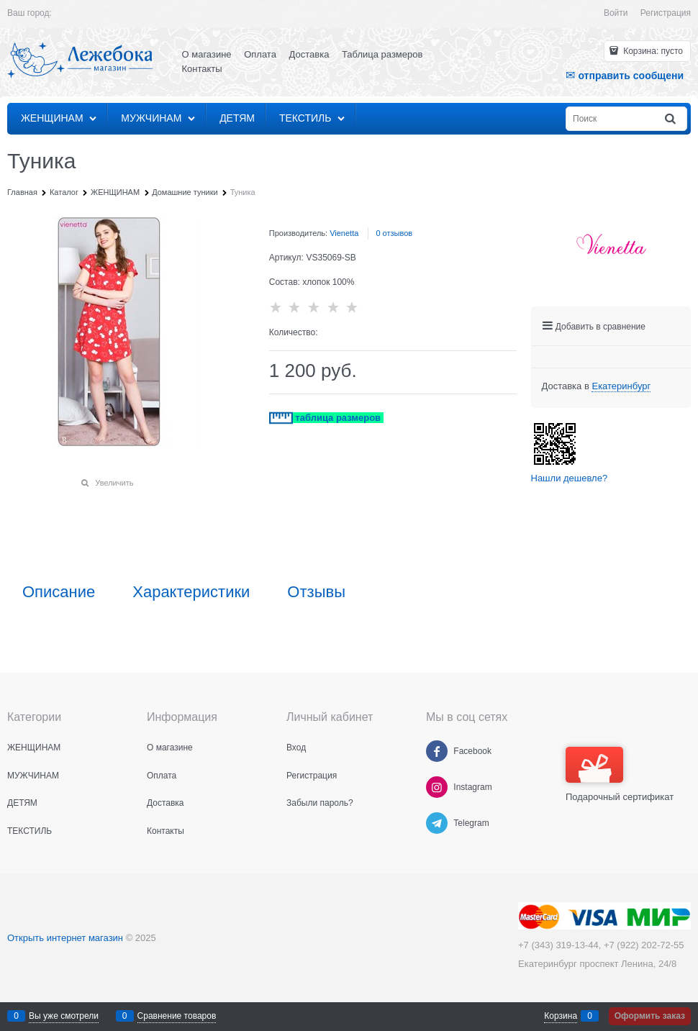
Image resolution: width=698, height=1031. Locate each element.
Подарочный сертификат (620, 774)
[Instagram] (437, 787)
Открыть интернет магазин (65, 937)
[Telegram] (437, 823)
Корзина (560, 1016)
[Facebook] (437, 751)
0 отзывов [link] (394, 233)
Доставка (309, 54)
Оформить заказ (650, 1016)
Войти (616, 13)
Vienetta (344, 233)
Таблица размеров (382, 54)
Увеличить (114, 482)
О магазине (207, 54)
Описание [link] (58, 592)
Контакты (202, 68)
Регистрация (665, 13)
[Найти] (671, 119)
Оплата (260, 54)
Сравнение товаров (177, 1016)
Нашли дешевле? (569, 478)
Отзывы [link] (316, 592)
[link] (621, 386)
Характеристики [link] (191, 592)
